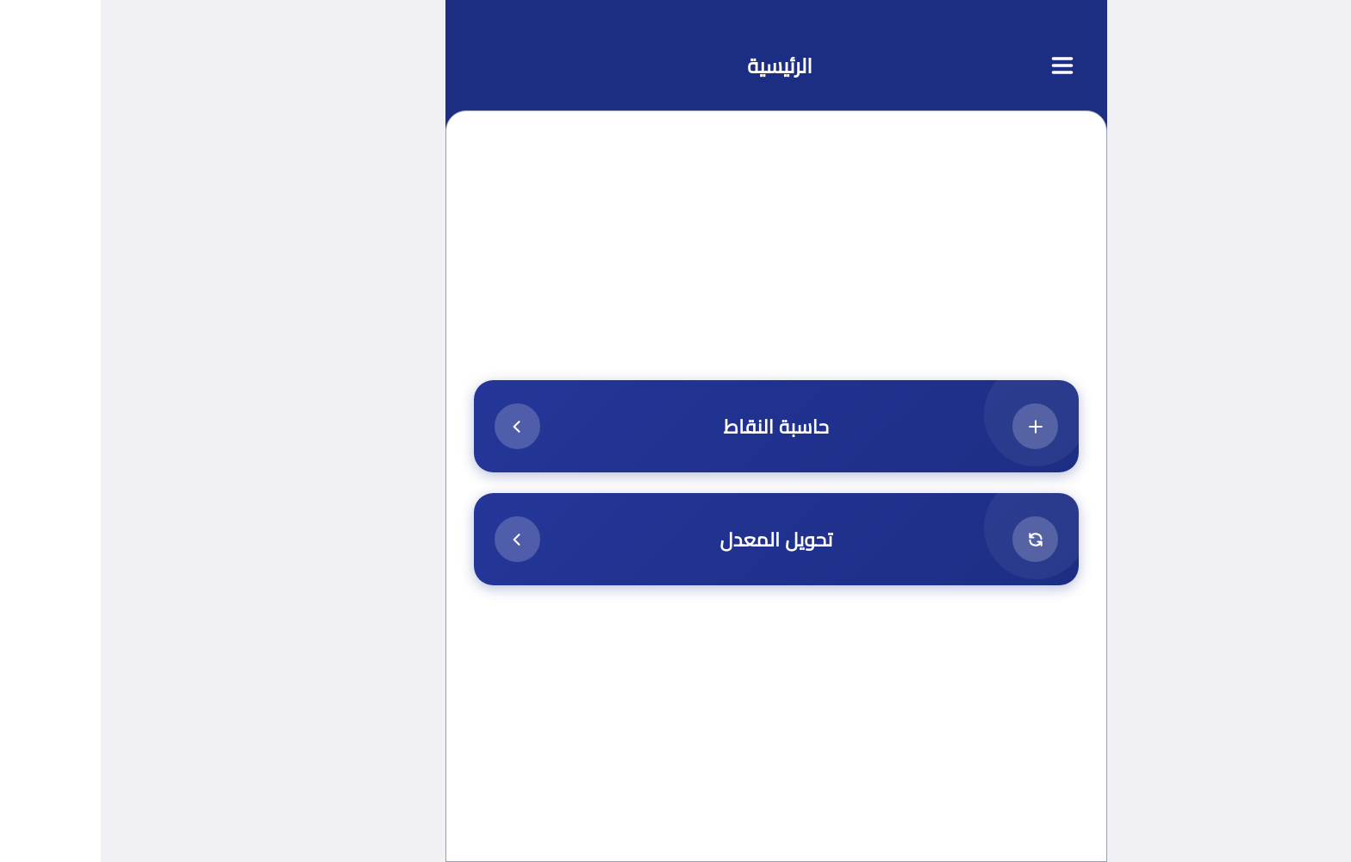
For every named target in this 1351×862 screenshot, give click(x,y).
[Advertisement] (675, 260)
